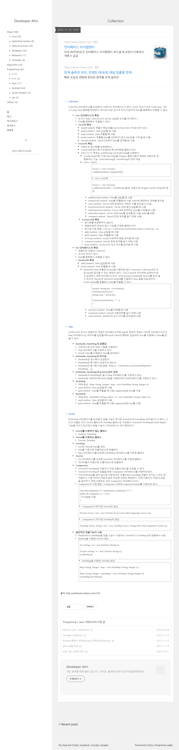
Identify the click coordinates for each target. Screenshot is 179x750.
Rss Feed (63, 745)
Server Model (21, 93)
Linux (16, 36)
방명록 (10, 130)
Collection (116, 21)
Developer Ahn (26, 21)
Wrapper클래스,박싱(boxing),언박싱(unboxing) (86, 641)
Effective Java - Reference (75, 630)
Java (16, 83)
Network (18, 55)
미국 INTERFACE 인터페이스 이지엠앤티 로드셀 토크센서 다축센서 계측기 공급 (104, 54)
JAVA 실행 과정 (70, 646)
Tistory (150, 745)
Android (18, 88)
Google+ (104, 745)
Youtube (95, 745)
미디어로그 (12, 121)
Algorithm (15, 65)
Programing (15, 69)
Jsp (15, 97)
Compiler (18, 60)
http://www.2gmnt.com (78, 42)
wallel (170, 745)
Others (12, 102)
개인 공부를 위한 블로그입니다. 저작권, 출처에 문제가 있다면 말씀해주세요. (105, 671)
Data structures (22, 46)
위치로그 (11, 126)
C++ (15, 79)
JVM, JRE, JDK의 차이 (73, 651)
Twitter (75, 745)
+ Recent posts (68, 724)
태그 (9, 116)
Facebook (84, 745)
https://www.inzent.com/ (78, 67)
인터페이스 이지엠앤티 (79, 47)
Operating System (22, 41)
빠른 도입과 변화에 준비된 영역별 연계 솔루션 (91, 77)
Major (12, 32)
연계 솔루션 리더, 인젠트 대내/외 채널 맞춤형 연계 (98, 72)
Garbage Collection (72, 635)
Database (19, 51)
